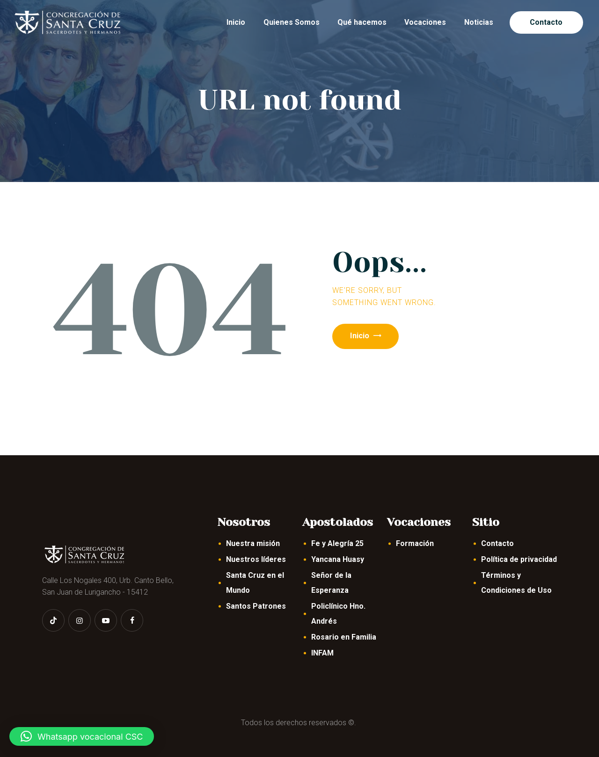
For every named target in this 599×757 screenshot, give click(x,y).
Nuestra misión (253, 543)
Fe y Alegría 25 (337, 543)
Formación (415, 543)
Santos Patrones (256, 606)
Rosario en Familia (343, 637)
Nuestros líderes (256, 559)
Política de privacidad (519, 559)
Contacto (497, 543)
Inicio (364, 337)
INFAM (322, 652)
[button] (81, 736)
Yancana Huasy (337, 559)
